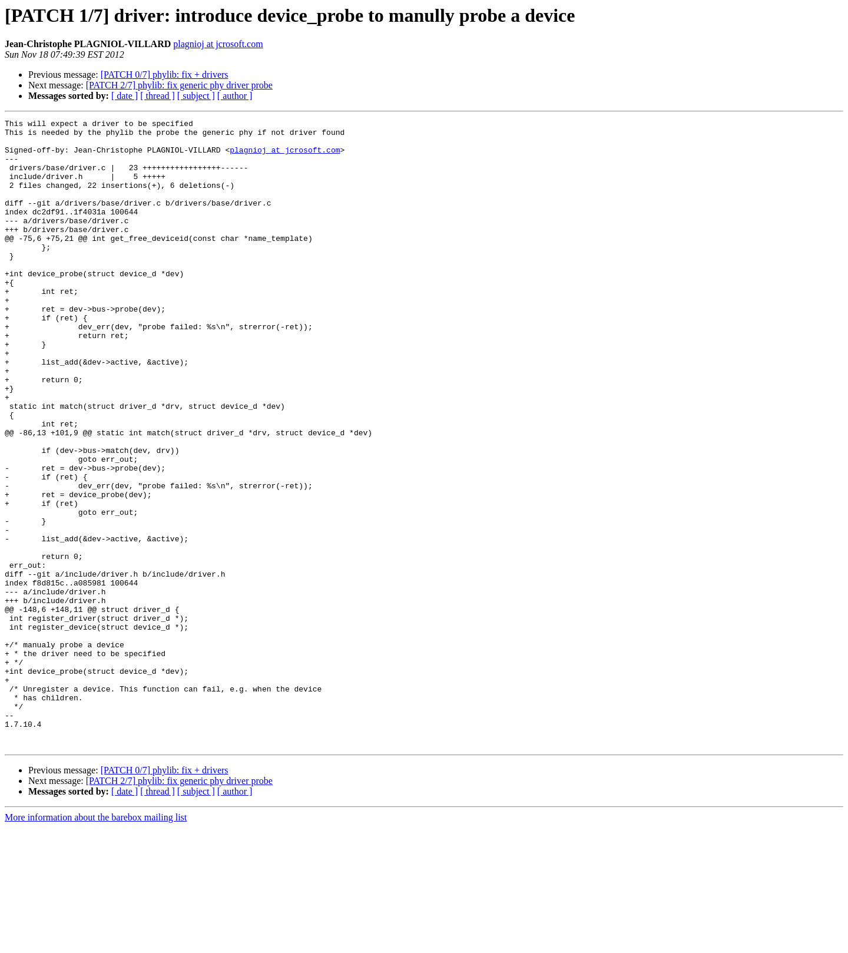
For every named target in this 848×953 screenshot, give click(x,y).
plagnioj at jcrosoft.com (218, 44)
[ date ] (124, 96)
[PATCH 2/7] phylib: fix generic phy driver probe (179, 85)
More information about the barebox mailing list (96, 943)
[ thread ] (157, 96)
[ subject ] (196, 96)
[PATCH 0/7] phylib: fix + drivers (164, 75)
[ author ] (235, 96)
